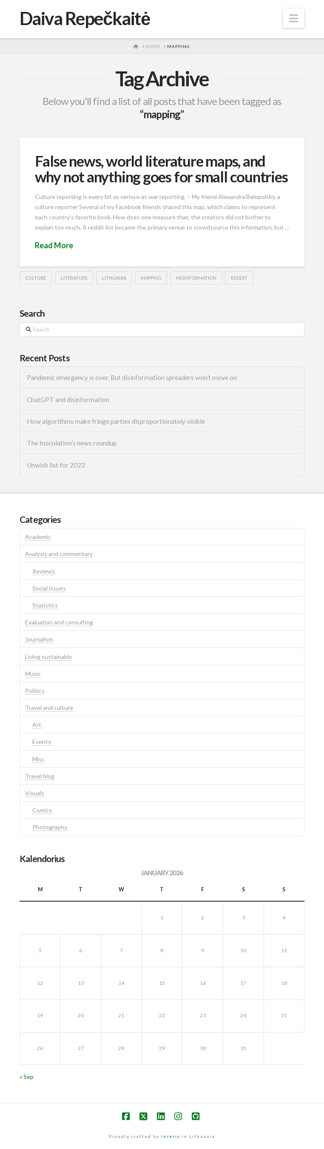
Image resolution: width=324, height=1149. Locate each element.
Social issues (49, 588)
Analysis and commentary (59, 553)
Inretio (170, 1136)
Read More (54, 245)
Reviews (43, 571)
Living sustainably (48, 656)
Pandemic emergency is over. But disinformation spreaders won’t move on (132, 377)
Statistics (45, 605)
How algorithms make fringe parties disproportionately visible (116, 421)
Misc (38, 759)
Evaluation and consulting (59, 622)
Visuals (34, 793)
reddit (239, 278)
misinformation (196, 278)
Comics (42, 810)
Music (33, 673)
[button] (293, 18)
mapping (151, 278)
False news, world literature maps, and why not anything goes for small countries (161, 168)
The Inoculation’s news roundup (72, 443)
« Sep (27, 1076)
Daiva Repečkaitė (85, 18)
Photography (49, 827)
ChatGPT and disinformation (68, 399)
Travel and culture (49, 707)
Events (41, 741)
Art (36, 724)
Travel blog (39, 776)
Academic (38, 536)
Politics (35, 690)
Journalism (39, 639)
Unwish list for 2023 (56, 465)
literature (74, 278)
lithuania (114, 278)
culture (35, 278)
